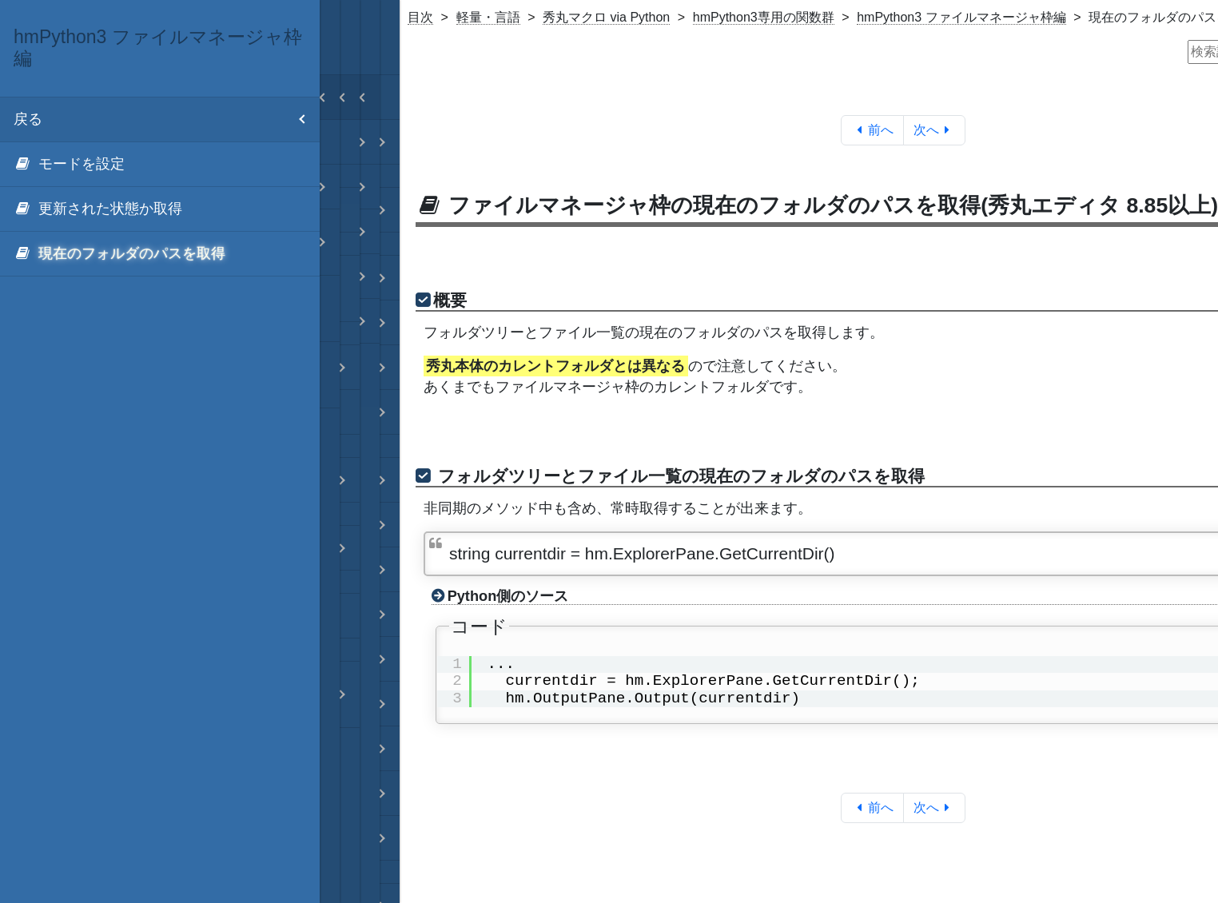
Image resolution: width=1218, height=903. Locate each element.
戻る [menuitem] (167, 119)
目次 (420, 17)
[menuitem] (160, 164)
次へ (935, 130)
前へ (872, 130)
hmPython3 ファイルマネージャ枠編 (961, 17)
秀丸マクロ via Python (606, 17)
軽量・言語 (488, 17)
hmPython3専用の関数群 (763, 17)
